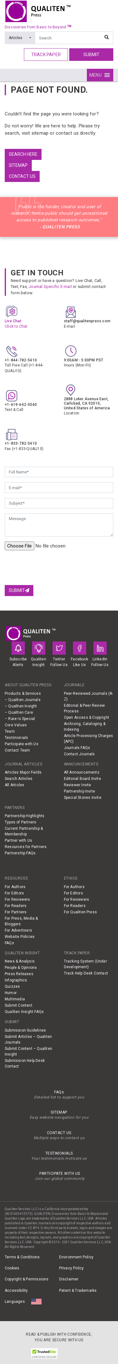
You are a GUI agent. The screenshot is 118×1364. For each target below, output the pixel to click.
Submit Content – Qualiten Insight (28, 1051)
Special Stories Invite (82, 797)
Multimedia (15, 999)
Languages (15, 1301)
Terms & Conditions (22, 1257)
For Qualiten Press (80, 912)
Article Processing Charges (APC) (88, 739)
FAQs (9, 943)
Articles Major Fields (23, 772)
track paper (46, 54)
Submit (91, 54)
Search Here (23, 154)
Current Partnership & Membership (24, 831)
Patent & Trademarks (78, 1290)
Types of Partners (20, 822)
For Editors (14, 893)
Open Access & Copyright (87, 717)
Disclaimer (69, 1279)
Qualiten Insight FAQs (24, 1012)
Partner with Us (18, 840)
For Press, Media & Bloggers (21, 921)
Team (10, 731)
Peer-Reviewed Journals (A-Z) (88, 696)
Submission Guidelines (25, 1030)
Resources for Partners (26, 847)
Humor (11, 993)
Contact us (22, 176)
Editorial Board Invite (82, 778)
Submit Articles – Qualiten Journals (28, 1039)
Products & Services (23, 693)
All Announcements (81, 772)
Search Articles (18, 778)
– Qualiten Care (19, 712)
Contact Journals (79, 754)
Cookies (12, 1268)
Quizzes (12, 986)
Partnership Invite (79, 791)
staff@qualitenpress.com (87, 321)
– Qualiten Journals (23, 700)
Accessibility (16, 1290)
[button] (95, 75)
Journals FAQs (77, 748)
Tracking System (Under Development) (85, 964)
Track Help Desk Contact (86, 973)
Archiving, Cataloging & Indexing (85, 727)
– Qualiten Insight (21, 706)
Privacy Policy (71, 1268)
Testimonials (16, 737)
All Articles (14, 785)
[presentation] (52, 567)
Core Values (16, 725)
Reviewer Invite (77, 785)
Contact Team (17, 750)
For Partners (15, 912)
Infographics (16, 980)
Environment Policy (76, 1257)
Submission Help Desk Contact (25, 1063)
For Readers (15, 906)
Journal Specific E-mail (50, 286)
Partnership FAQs (20, 853)
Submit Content (18, 1005)
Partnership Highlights (24, 816)
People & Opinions (21, 967)
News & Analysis (20, 961)
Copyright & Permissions (27, 1279)
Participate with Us (21, 744)
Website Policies (20, 936)
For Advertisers (18, 930)
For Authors (15, 887)
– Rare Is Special (20, 719)
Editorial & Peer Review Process (84, 708)
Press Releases (19, 974)
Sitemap (18, 165)
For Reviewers (17, 899)
